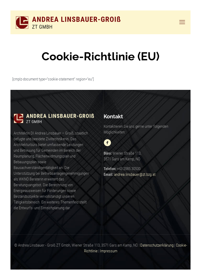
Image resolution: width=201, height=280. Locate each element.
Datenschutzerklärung (157, 245)
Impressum (108, 251)
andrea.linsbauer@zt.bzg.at (134, 174)
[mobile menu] (182, 22)
